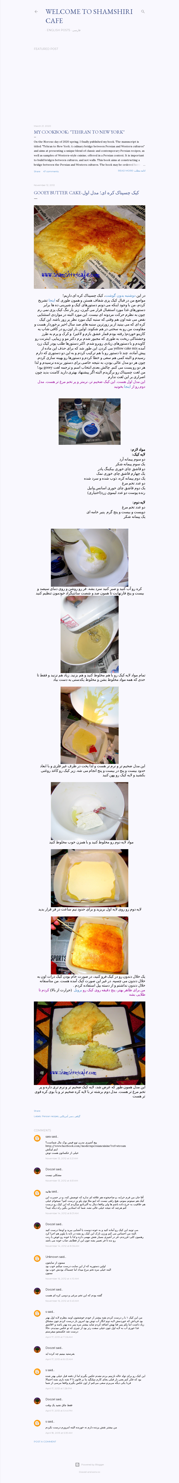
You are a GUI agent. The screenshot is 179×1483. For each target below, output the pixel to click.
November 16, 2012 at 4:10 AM (62, 1278)
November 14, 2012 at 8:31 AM (62, 1213)
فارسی (75, 30)
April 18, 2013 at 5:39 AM (58, 1432)
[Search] (143, 10)
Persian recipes (50, 1116)
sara (48, 1136)
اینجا (52, 300)
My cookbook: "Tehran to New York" (79, 132)
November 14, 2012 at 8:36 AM (62, 1245)
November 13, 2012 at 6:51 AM (61, 1180)
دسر (71, 1116)
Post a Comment (45, 1441)
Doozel (50, 1169)
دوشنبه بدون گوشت (120, 295)
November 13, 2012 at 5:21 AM (61, 1158)
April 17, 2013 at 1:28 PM (58, 1388)
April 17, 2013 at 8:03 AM (59, 1359)
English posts (57, 30)
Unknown (51, 1257)
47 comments (51, 171)
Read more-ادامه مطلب (131, 170)
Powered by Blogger (89, 1464)
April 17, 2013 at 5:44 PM (58, 1410)
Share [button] (37, 171)
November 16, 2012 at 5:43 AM (62, 1300)
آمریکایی (64, 1116)
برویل (78, 990)
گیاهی (77, 1116)
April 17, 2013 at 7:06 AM (59, 1337)
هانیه (48, 1191)
